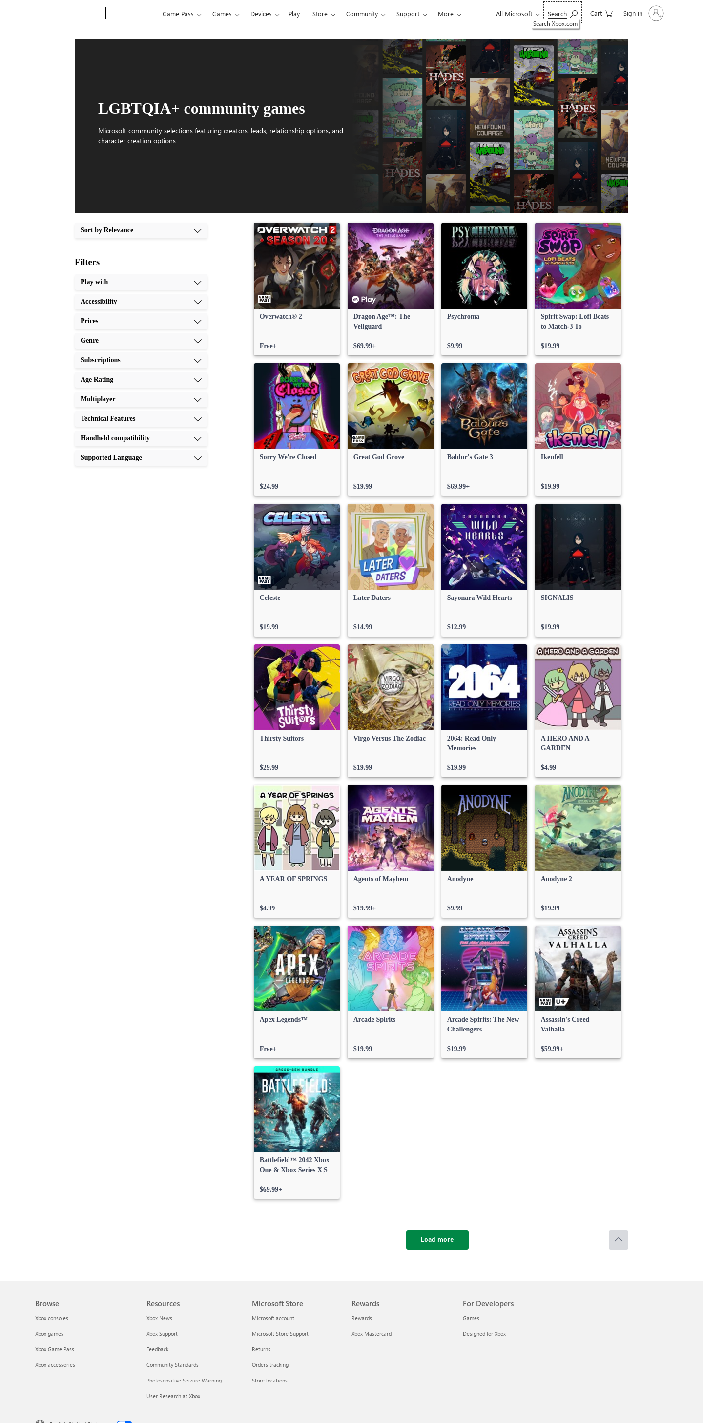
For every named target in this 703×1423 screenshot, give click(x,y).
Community (362, 13)
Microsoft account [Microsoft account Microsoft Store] (273, 1318)
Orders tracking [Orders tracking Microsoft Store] (270, 1364)
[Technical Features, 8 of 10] (141, 419)
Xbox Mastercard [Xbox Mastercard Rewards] (372, 1333)
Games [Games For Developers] (471, 1318)
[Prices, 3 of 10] (141, 321)
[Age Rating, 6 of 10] (141, 380)
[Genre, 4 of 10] (141, 341)
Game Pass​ (178, 13)
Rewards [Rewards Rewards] (362, 1318)
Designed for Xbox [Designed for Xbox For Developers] (484, 1333)
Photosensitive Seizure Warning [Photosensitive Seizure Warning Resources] (184, 1380)
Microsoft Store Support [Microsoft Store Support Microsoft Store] (280, 1333)
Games (222, 13)
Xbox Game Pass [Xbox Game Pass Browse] (54, 1349)
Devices (261, 13)
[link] (297, 289)
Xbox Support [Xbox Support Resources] (162, 1333)
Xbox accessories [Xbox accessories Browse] (55, 1364)
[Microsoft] (68, 13)
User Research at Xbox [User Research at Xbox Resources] (173, 1396)
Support (407, 13)
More (446, 13)
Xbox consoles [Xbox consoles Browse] (51, 1318)
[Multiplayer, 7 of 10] (141, 399)
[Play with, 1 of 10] (141, 282)
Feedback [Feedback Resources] (157, 1349)
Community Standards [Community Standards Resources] (172, 1364)
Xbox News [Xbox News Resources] (159, 1318)
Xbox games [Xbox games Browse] (49, 1333)
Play (294, 13)
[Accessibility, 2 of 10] (141, 301)
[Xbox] (133, 13)
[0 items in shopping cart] (601, 12)
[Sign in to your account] (643, 13)
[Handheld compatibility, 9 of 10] (141, 438)
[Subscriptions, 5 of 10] (141, 360)
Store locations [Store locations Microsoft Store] (270, 1380)
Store (320, 13)
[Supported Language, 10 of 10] (141, 458)
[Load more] (437, 1240)
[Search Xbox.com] (562, 12)
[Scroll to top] (618, 1240)
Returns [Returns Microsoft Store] (261, 1349)
